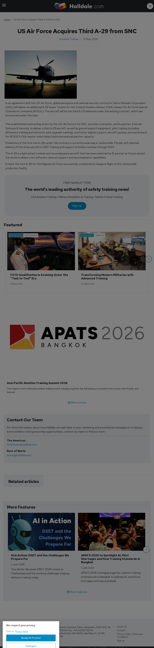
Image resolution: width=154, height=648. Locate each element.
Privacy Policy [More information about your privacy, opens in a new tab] (21, 642)
